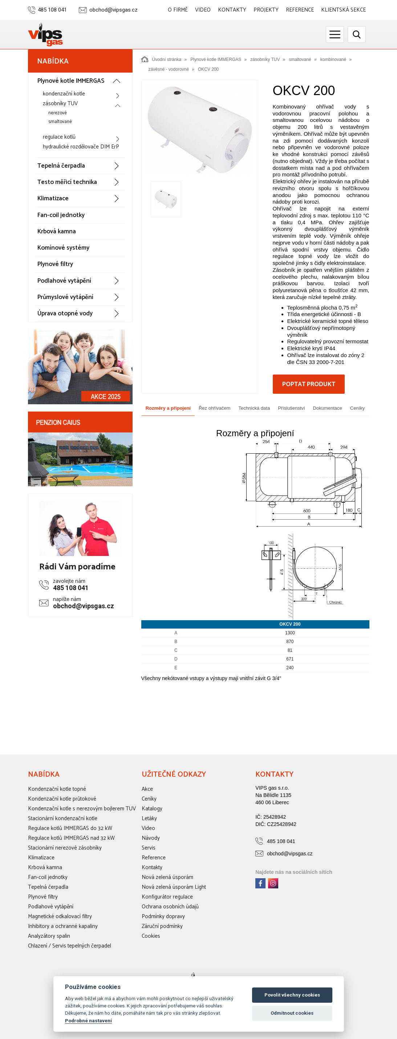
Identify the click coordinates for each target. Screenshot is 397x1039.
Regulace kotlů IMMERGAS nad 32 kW (71, 838)
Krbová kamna (56, 231)
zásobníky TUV (60, 103)
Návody (151, 838)
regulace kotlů (59, 137)
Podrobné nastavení (88, 1020)
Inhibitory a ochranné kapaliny (63, 926)
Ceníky (357, 408)
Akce (147, 789)
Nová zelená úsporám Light (174, 887)
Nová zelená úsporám (167, 877)
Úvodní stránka (161, 59)
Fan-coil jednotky (61, 215)
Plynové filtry (55, 264)
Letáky (149, 818)
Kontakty (232, 10)
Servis (148, 848)
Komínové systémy (63, 248)
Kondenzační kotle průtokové (62, 799)
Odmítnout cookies (292, 1013)
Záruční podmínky (162, 926)
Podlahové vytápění (64, 281)
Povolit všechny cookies (292, 995)
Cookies (151, 936)
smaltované (60, 122)
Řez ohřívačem (214, 408)
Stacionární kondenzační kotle (62, 818)
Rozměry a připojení (168, 408)
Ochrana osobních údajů (170, 906)
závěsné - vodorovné (169, 69)
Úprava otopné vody (65, 313)
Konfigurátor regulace (167, 897)
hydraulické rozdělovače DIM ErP (81, 146)
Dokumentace (327, 408)
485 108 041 (52, 10)
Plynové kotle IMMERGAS (70, 81)
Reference (300, 10)
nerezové (57, 113)
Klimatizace (53, 198)
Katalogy (152, 808)
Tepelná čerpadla (61, 166)
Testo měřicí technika (67, 182)
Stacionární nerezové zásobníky (65, 848)
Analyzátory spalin (49, 936)
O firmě (178, 10)
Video (203, 10)
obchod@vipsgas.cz (113, 10)
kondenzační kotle (64, 93)
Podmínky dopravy (163, 916)
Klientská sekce (343, 10)
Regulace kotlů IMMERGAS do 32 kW (70, 828)
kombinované (333, 59)
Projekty (266, 10)
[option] (199, 130)
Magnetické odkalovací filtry (60, 916)
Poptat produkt (308, 384)
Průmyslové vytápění (65, 297)
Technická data (254, 408)
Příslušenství (291, 408)
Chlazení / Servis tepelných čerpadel (69, 946)
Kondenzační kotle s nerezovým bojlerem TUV (82, 808)
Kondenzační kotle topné (57, 789)
